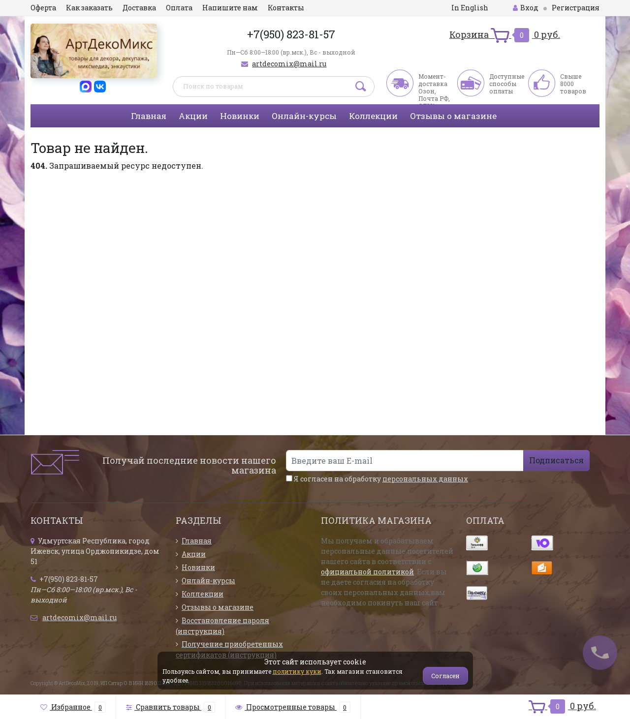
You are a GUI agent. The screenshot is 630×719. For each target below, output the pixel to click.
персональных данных (425, 478)
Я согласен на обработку (377, 478)
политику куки (297, 671)
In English (469, 7)
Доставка (139, 7)
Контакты (286, 7)
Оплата (179, 7)
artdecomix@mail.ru (289, 63)
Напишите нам (230, 7)
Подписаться (556, 460)
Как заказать (89, 7)
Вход (525, 7)
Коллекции (373, 115)
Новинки (239, 115)
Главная (148, 115)
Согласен (445, 676)
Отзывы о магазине (453, 115)
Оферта (43, 7)
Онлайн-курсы (304, 115)
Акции (193, 115)
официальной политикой (367, 571)
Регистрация (575, 7)
